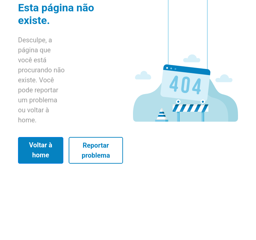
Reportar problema (96, 150)
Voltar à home (40, 150)
